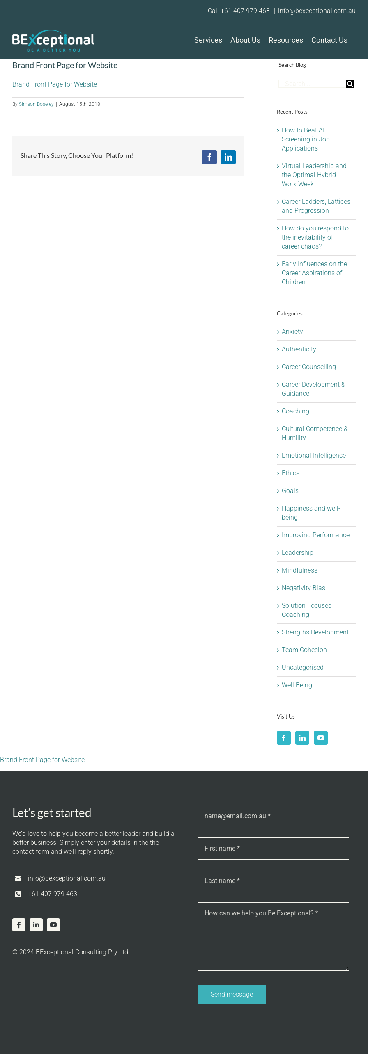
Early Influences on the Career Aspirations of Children (314, 273)
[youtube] (53, 924)
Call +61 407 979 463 (239, 11)
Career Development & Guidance (313, 389)
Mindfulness (299, 570)
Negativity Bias (303, 588)
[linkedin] (36, 924)
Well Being (297, 685)
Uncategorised (303, 667)
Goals (290, 491)
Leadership (297, 553)
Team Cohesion (304, 650)
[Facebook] (284, 738)
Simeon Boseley (36, 104)
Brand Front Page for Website (54, 84)
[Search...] (312, 84)
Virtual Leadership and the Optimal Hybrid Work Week (314, 175)
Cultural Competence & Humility (315, 433)
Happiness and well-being (311, 512)
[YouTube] (321, 738)
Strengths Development (315, 632)
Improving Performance (316, 535)
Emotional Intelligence (314, 455)
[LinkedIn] (302, 738)
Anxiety (292, 331)
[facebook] (18, 924)
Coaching (295, 411)
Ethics (290, 473)
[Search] (350, 84)
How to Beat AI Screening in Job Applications (306, 139)
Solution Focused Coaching (307, 610)
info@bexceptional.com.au (317, 11)
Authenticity (299, 349)
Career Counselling (309, 367)
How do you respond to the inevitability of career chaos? (315, 237)
